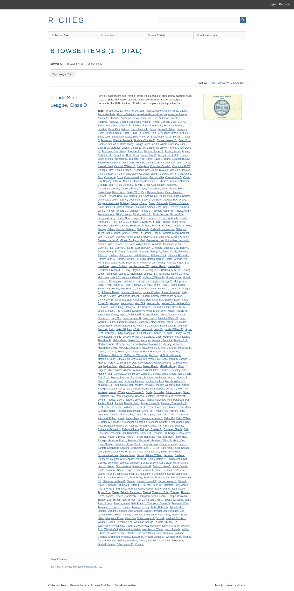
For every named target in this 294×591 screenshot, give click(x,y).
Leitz (111, 329)
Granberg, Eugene (162, 247)
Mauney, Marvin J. (173, 344)
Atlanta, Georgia (161, 121)
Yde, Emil (131, 540)
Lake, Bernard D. (132, 318)
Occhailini (159, 392)
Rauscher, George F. (135, 422)
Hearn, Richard (119, 266)
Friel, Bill (109, 225)
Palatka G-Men (163, 399)
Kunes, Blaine (150, 314)
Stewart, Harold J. (146, 481)
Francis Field (169, 221)
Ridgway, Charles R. (151, 429)
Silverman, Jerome (117, 462)
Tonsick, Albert (122, 503)
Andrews (102, 121)
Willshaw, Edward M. (132, 536)
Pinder (157, 410)
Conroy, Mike (156, 177)
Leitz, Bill (121, 329)
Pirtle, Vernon (169, 410)
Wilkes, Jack (154, 533)
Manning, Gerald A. (162, 340)
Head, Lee (103, 266)
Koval (149, 310)
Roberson (103, 433)
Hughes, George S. (162, 281)
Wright (121, 540)
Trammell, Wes (180, 503)
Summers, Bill (170, 485)
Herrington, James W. (118, 273)
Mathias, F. (155, 344)
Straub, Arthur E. (131, 485)
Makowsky (133, 340)
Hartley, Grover (148, 262)
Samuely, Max (150, 444)
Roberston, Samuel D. (139, 433)
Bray (100, 147)
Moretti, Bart (141, 377)
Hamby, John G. (107, 259)
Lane (113, 322)
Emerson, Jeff (152, 207)
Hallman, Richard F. (178, 255)
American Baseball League (152, 114)
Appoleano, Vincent (139, 121)
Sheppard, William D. (135, 459)
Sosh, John (116, 473)
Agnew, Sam (137, 110)
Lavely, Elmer (105, 325)
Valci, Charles (134, 510)
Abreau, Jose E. (113, 110)
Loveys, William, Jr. (133, 336)
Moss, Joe (111, 381)
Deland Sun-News (139, 196)
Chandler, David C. (160, 166)
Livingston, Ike (132, 333)
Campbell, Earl (154, 162)
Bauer (153, 129)
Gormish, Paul (105, 247)
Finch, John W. (161, 214)
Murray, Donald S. (145, 385)
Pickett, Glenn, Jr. (142, 410)
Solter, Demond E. (165, 470)
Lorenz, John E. (112, 336)
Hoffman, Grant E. (131, 277)
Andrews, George (118, 121)
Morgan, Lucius (157, 377)
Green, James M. (128, 251)
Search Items (95, 63)
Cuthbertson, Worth (108, 188)
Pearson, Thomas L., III (174, 403)
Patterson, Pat (181, 399)
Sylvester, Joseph (143, 488)
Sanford (182, 444)
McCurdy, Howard (116, 351)
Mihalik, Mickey (168, 366)
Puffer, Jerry (132, 418)
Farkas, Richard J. (117, 210)
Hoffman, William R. (154, 277)
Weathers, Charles (169, 525)
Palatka (150, 399)
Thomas (174, 492)
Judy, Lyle (115, 296)
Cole (180, 173)
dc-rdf (60, 566)
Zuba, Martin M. (125, 544)
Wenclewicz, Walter (130, 529)
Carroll (186, 162)
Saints (137, 444)
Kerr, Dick (140, 303)
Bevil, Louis (104, 136)
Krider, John (159, 310)
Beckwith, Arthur (166, 129)
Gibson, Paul (150, 236)
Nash (128, 388)
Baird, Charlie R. (122, 125)
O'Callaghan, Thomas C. (130, 392)
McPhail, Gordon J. (108, 362)
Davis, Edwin (177, 188)
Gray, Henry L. (181, 247)
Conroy (144, 177)
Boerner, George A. (108, 144)
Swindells (109, 488)
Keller (177, 299)
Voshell (160, 518)
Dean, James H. (174, 192)
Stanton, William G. (117, 477)
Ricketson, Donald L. (109, 429)
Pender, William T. (124, 407)
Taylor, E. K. (104, 492)
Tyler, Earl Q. (177, 507)
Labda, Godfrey (168, 314)
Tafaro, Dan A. (162, 488)
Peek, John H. (105, 407)
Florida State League (128, 218)
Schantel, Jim (151, 451)
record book (177, 422)
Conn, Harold (131, 177)
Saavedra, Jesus (123, 444)
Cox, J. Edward (158, 181)
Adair (126, 110)
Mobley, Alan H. (106, 373)
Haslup (161, 262)
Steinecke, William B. (114, 481)
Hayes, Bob (183, 262)
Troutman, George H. (109, 507)
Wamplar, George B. (145, 522)
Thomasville (130, 496)
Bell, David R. (132, 133)
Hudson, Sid (143, 281)
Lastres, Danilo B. (166, 322)
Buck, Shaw (132, 155)
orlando (129, 396)
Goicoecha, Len (155, 240)
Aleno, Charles (162, 110)
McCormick (148, 347)
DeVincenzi (104, 199)
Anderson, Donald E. (170, 118)
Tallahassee (178, 488)
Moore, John (176, 373)
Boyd (146, 144)
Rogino (129, 436)
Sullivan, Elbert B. (151, 485)
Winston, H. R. (174, 536)
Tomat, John (183, 499)
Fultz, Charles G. (175, 225)
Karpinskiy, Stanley (162, 299)
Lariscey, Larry (147, 322)
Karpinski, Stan (123, 299)
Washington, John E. (124, 525)
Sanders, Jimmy (168, 444)
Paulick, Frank (105, 403)
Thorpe (163, 496)
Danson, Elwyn (129, 188)
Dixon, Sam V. (119, 199)
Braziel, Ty (152, 147)
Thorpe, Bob (104, 499)
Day (143, 192)
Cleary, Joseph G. (107, 173)
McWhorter (144, 362)
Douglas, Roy (170, 199)
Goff (142, 240)
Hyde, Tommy (152, 284)
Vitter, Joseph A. (146, 518)
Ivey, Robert (112, 288)
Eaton (152, 203)
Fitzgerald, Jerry (107, 218)
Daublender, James (158, 188)
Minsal (148, 370)
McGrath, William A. (170, 355)
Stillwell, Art (114, 485)
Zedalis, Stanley (161, 540)
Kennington (127, 303)
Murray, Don (127, 385)
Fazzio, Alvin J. (183, 210)
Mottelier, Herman (134, 381)
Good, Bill (121, 244)
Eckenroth (162, 203)
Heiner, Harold (158, 266)
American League (177, 114)
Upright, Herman (117, 510)
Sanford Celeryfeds (108, 447)
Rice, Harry (157, 425)
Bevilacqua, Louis (121, 136)
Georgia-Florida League (129, 236)
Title (213, 82)
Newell (112, 392)
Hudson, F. (129, 281)
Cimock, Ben (142, 170)
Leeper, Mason (156, 325)
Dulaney (124, 203)
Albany (149, 110)
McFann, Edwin (148, 351)
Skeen (110, 466)
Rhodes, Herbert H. (139, 425)
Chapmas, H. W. (181, 166)
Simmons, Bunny (138, 462)
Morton (171, 377)
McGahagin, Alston (168, 351)
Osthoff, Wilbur (164, 396)
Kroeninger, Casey (108, 314)
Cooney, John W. (112, 181)
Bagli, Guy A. (178, 121)
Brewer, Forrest (168, 147)
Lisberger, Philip (113, 333)
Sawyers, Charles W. (116, 451)
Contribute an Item (207, 35)
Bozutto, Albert (158, 144)
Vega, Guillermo (147, 514)
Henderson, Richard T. (110, 270)
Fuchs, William (142, 225)
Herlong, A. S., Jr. (170, 270)
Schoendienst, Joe (108, 455)
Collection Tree (60, 35)
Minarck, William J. (133, 370)
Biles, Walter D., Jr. (161, 136)
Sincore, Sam (156, 462)
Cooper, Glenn (131, 181)
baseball (102, 129)
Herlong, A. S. (152, 270)
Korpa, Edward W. (134, 310)
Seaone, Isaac (127, 455)
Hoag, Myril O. (112, 277)
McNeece (162, 359)
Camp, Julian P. (135, 162)
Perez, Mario (168, 407)
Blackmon (106, 140)
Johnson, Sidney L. (131, 292)
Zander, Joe (144, 540)
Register (285, 4)
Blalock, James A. (123, 140)
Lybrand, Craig (153, 336)
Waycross (143, 525)
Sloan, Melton (123, 466)
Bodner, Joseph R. (167, 140)
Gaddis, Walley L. (126, 229)
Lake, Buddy (150, 318)
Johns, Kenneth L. (160, 288)
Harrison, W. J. (130, 262)
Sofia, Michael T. (144, 470)
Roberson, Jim (118, 433)
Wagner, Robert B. (108, 522)
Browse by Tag (75, 63)
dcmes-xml (71, 566)
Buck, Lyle (119, 155)
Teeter (115, 492)
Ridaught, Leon (130, 429)
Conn (120, 177)
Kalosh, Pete (158, 296)
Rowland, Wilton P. (161, 440)
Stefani (174, 477)
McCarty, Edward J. (129, 347)
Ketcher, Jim (153, 303)
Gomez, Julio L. (106, 244)
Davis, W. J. (133, 192)
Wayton (153, 525)
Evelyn (173, 207)
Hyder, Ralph (169, 284)
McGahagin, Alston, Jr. (110, 355)
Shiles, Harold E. (157, 459)
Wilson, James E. (154, 536)
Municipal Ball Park (108, 385)
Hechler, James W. (138, 266)
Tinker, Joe (169, 499)
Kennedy (114, 303)
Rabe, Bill (169, 418)
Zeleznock (177, 540)
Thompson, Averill (148, 496)
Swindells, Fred (124, 488)
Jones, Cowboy (151, 292)
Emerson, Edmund (133, 207)
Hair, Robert (125, 255)
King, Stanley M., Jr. (129, 307)
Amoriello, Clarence (108, 118)
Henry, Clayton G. (133, 270)
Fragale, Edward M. (141, 221)
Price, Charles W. (179, 414)
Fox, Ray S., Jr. (120, 221)
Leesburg (171, 325)
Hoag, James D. (172, 273)
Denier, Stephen (159, 196)
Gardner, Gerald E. (130, 233)
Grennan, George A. (150, 251)
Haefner (113, 255)
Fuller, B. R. (158, 225)
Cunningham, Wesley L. (164, 184)
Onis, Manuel (117, 396)
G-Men (111, 229)
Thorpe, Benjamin (178, 496)
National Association (144, 388)
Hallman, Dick (158, 255)
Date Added (237, 82)
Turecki (126, 507)
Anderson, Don (149, 118)
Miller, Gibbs (114, 370)
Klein (175, 307)
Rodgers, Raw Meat (179, 433)
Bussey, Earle (105, 162)
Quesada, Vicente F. (151, 418)
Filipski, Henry (123, 214)
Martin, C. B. (181, 340)
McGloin (153, 355)
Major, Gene (119, 340)
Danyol (142, 188)
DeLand (102, 196)
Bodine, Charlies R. (144, 140)
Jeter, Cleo (142, 288)
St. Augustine (143, 473)
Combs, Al (110, 177)
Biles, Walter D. (141, 136)
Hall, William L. (141, 255)
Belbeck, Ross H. (114, 133)
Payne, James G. (150, 403)
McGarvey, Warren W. (136, 355)
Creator (222, 82)
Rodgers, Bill (160, 433)
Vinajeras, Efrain (114, 518)
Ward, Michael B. (167, 522)
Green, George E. (107, 251)
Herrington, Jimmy (141, 273)
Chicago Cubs (105, 170)
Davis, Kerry (118, 192)
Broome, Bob (135, 151)
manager (145, 340)
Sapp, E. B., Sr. (150, 447)
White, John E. (119, 533)
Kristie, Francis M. (178, 310)
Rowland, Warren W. (138, 440)
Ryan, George (105, 444)
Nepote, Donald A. (166, 388)
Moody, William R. (142, 373)
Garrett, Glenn (171, 233)
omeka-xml (90, 566)
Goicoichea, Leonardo (177, 240)
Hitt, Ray (157, 273)
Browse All (56, 63)
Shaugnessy (115, 459)
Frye (117, 225)
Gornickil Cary (142, 247)
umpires (102, 510)
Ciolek (154, 170)
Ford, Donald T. (149, 218)
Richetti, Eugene (174, 425)
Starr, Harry (136, 477)
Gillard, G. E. (166, 236)
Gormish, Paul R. (124, 247)
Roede (101, 436)
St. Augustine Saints (163, 473)
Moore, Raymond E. (122, 377)
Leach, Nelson (122, 325)
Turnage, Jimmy (140, 507)
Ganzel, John (112, 233)
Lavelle (181, 322)
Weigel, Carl (111, 529)
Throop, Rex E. (136, 499)
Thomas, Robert (113, 496)
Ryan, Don (179, 440)
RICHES (66, 20)
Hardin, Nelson (146, 259)
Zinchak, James (106, 544)
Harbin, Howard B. (127, 259)
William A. (168, 533)
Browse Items (108, 35)
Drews (182, 199)
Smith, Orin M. (180, 466)
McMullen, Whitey (146, 359)
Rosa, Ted (161, 436)
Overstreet (179, 396)
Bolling (138, 144)
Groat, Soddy (169, 251)
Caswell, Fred (105, 166)
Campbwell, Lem (172, 162)
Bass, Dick (114, 129)
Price (165, 414)
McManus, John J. (108, 359)
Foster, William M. (169, 218)
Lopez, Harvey (174, 333)
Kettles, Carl (168, 303)
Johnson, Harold (110, 292)
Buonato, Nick (137, 158)
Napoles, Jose (116, 388)
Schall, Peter (136, 451)
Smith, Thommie (107, 470)
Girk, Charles (181, 236)
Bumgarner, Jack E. (169, 155)
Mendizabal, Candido (130, 366)
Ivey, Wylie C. (127, 288)
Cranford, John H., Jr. (109, 184)
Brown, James (173, 151)
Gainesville (143, 229)
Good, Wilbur (135, 244)
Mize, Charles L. (162, 370)
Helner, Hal (174, 266)
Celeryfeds (143, 166)
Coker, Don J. (169, 173)
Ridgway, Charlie (173, 429)
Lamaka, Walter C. (168, 318)
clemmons (124, 173)
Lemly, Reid (133, 329)
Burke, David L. (154, 158)
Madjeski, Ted (170, 336)
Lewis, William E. (174, 329)
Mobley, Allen (123, 373)
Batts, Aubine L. (139, 129)
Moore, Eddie (160, 373)
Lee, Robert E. (139, 325)
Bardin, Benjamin (164, 125)
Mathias (143, 344)
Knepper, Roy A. (114, 310)
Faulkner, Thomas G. (140, 210)
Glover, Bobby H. (129, 240)
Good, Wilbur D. (153, 244)
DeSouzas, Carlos (179, 196)
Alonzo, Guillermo (126, 114)
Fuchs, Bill (127, 225)
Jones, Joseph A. (171, 292)
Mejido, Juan (110, 366)
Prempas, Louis (152, 414)
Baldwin (137, 125)
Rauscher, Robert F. (158, 422)
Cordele (144, 181)
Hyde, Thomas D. (134, 284)
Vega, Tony (164, 514)
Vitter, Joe (130, 518)
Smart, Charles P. (141, 466)
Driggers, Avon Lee (108, 203)
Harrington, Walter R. (109, 262)
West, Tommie (172, 529)
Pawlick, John (131, 403)
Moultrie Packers (154, 381)
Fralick (156, 221)
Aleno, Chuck (179, 110)
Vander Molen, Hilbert (109, 514)
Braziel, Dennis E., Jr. (134, 147)
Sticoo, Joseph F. (167, 481)
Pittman (114, 414)
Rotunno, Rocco (117, 440)
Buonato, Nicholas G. (116, 158)
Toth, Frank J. (138, 503)
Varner (126, 514)
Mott (120, 381)
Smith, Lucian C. (162, 466)
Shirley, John (175, 459)
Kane (169, 296)
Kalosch (145, 296)
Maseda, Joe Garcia (127, 344)
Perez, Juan (153, 407)
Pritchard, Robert (107, 418)
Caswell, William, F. (124, 166)
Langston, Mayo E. (127, 322)
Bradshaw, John (177, 144)
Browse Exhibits (156, 35)
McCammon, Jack (108, 347)
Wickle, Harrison (137, 533)
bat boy (125, 129)
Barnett (179, 125)
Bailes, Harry (105, 125)
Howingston (115, 281)
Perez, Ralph (108, 410)
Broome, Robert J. (154, 151)
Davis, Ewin (104, 192)
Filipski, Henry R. (142, 214)
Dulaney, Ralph (139, 203)
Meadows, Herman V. (163, 362)
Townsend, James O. (158, 503)
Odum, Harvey (173, 392)
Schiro (163, 451)
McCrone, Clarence (166, 347)
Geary (111, 236)
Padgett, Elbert (115, 399)
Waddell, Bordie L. (176, 518)
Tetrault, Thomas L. (131, 492)
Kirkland (145, 307)
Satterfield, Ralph (170, 447)
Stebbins (148, 477)
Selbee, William (153, 455)
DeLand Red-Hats (118, 196)
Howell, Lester (174, 277)
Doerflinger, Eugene (139, 199)
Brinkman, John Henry (114, 151)
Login (271, 4)
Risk (186, 429)
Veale (135, 514)
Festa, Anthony (106, 214)
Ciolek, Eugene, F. (169, 170)
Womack (112, 540)
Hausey (171, 262)
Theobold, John (160, 492)
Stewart (131, 481)
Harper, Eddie (163, 259)
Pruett (121, 418)
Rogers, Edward (115, 436)
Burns (167, 158)
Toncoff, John (105, 503)
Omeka (241, 585)
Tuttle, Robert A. (159, 507)
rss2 (100, 566)
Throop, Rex (119, 499)
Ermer (165, 207)
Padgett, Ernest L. (134, 399)
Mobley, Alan (179, 370)
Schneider (174, 451)
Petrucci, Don (124, 410)
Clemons (136, 173)
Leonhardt (147, 329)
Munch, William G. (175, 381)
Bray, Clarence (112, 147)
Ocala (149, 392)
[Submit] (243, 20)
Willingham (114, 536)
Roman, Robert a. (144, 436)
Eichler (118, 207)
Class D (185, 170)
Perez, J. (141, 407)
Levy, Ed (158, 329)
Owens (101, 399)
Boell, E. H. (184, 140)
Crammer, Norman (178, 181)
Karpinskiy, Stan (142, 299)
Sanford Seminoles (130, 447)
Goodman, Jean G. (173, 244)
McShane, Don (128, 362)
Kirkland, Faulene (161, 307)
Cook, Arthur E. (173, 177)
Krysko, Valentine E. (130, 314)
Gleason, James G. (108, 240)
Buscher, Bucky (180, 158)
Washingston (105, 525)
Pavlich (119, 403)
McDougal (133, 351)
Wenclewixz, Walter (152, 529)
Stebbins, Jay (162, 477)
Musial (177, 385)
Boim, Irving (126, 144)
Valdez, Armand (152, 510)
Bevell (173, 133)
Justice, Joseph (131, 296)
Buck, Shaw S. (149, 155)
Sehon (140, 455)
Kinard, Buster (109, 307)
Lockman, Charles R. (152, 333)
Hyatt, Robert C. (115, 284)
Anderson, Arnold (130, 118)
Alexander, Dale (106, 114)
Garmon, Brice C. (152, 233)
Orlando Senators (144, 396)
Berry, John (163, 133)
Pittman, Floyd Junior (131, 414)
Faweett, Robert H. (163, 210)
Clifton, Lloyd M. (151, 173)
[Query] (201, 20)
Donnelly (156, 199)
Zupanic (139, 544)
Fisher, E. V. (176, 214)
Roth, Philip (174, 436)
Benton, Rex (148, 133)
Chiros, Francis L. (124, 170)
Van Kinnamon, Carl (173, 510)
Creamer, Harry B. (133, 184)
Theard (147, 492)
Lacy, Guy (116, 318)
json (80, 566)
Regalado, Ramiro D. (115, 425)
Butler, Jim (120, 162)
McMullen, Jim (127, 359)
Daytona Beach (155, 192)
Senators (169, 455)
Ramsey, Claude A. (111, 422)
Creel (147, 184)
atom (53, 566)
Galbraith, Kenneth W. (162, 229)
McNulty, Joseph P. (179, 359)
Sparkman (129, 473)
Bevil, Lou (183, 133)
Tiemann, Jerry (154, 499)
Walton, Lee (126, 522)
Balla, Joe (148, 125)
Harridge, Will (180, 259)
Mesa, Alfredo (150, 366)
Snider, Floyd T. (125, 470)
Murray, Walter (164, 385)
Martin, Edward (106, 344)
